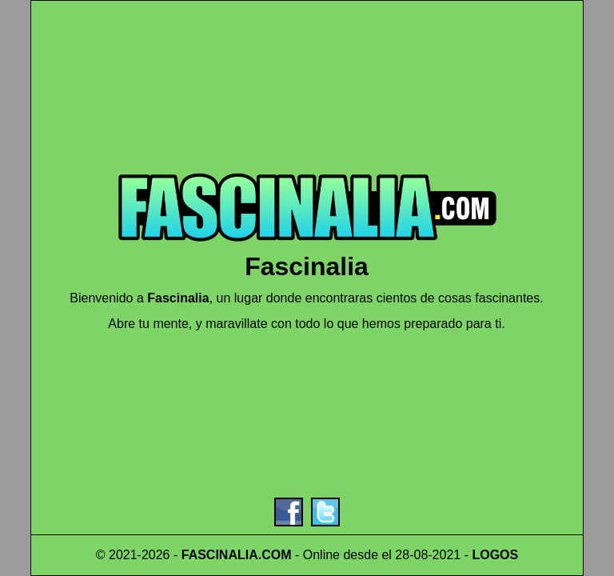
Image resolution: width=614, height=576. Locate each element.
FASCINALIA (219, 555)
